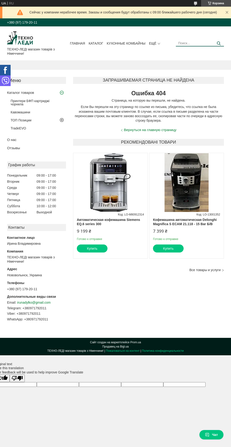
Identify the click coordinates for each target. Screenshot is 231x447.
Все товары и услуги (205, 270)
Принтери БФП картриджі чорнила (30, 102)
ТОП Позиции (21, 120)
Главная (77, 43)
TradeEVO (18, 128)
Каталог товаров (20, 93)
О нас (11, 140)
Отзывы (13, 148)
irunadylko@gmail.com (34, 302)
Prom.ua (135, 342)
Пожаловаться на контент (123, 350)
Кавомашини (20, 112)
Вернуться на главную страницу (150, 130)
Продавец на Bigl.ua (115, 346)
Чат (211, 435)
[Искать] (218, 43)
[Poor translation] (17, 378)
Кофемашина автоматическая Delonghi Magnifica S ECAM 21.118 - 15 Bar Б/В (185, 222)
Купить (92, 248)
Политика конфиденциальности (163, 350)
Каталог (96, 43)
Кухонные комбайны (126, 43)
